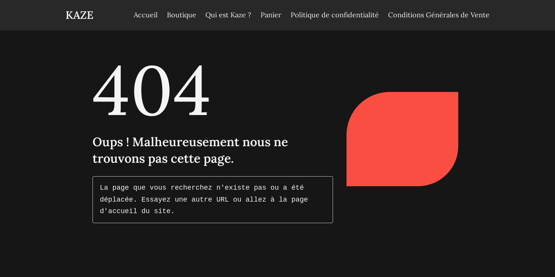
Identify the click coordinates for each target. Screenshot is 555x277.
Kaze (79, 15)
